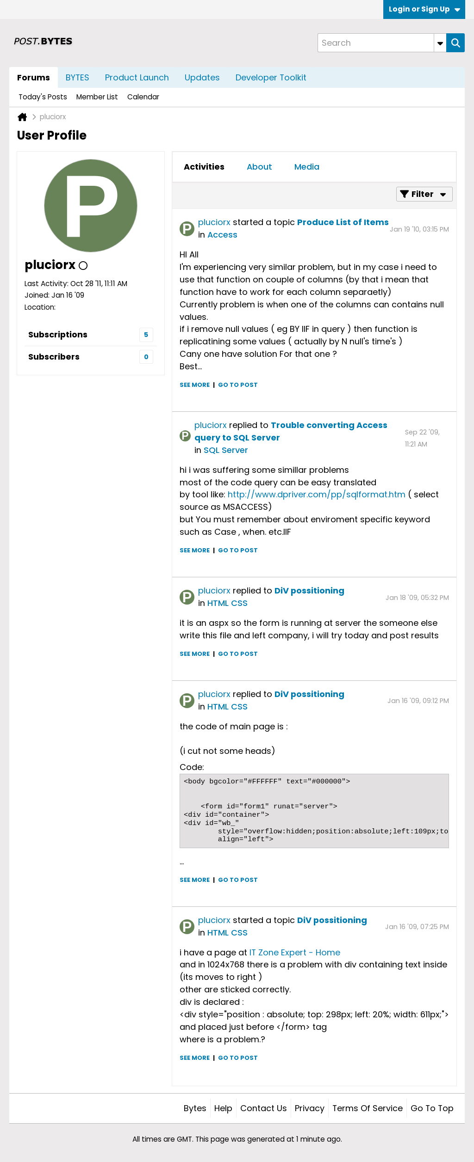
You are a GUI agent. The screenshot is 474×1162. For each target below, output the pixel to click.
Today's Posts (43, 97)
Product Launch (137, 77)
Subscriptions (57, 334)
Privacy (309, 1108)
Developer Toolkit (271, 77)
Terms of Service (367, 1108)
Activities (204, 166)
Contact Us (263, 1108)
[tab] (204, 167)
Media (306, 166)
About (259, 166)
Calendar (143, 97)
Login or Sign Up (424, 9)
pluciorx (214, 222)
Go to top (432, 1108)
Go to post (238, 385)
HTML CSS (227, 603)
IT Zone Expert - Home (294, 952)
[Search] (382, 42)
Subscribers (54, 356)
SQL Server (226, 450)
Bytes (195, 1108)
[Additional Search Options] (440, 42)
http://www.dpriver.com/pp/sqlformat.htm (316, 494)
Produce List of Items (343, 222)
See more (195, 385)
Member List (97, 97)
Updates (202, 77)
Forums (33, 77)
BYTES (77, 77)
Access (222, 234)
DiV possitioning (309, 590)
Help (223, 1108)
